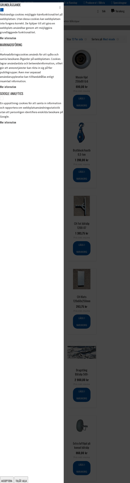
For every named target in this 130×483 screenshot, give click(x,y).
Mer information (8, 38)
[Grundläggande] (1, 9)
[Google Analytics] (1, 98)
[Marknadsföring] (1, 49)
